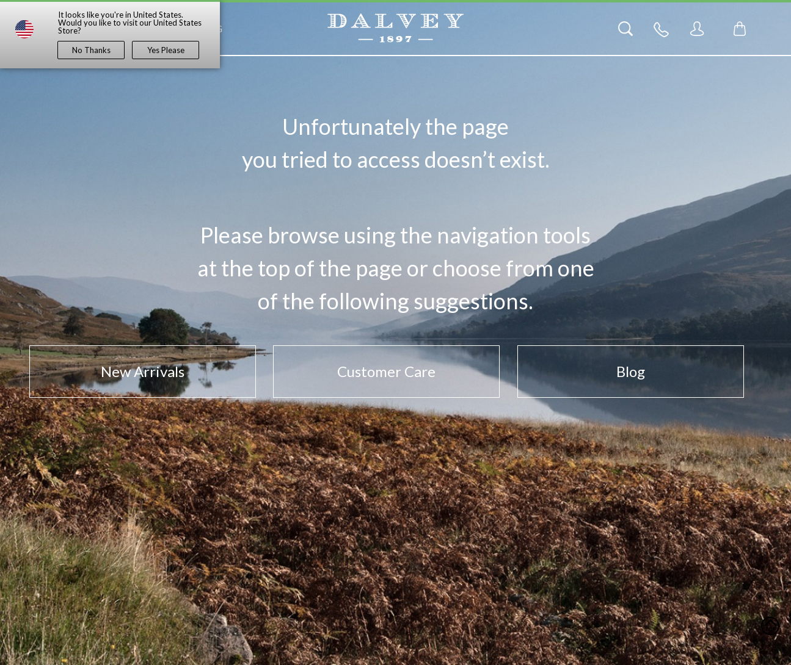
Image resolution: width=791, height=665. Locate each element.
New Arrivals (142, 371)
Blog (630, 371)
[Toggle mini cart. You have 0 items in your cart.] (739, 28)
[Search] (625, 28)
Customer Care (386, 371)
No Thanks (91, 50)
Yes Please (165, 50)
